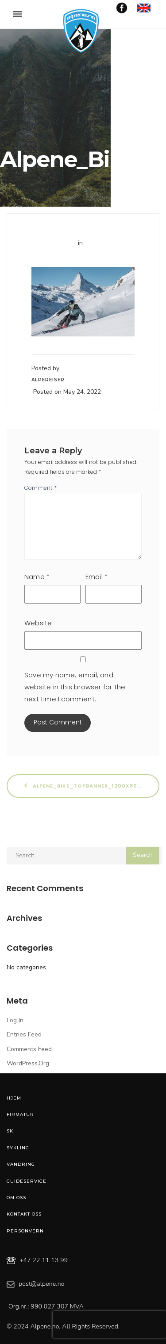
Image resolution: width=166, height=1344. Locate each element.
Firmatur (20, 1114)
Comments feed (29, 1049)
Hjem (14, 1098)
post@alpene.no (42, 1284)
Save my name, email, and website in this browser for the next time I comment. (74, 687)
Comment (40, 488)
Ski (11, 1131)
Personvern (25, 1231)
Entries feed (24, 1034)
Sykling (18, 1148)
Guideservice (26, 1181)
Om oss (16, 1197)
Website (38, 623)
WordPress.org (28, 1063)
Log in (15, 1020)
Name (37, 576)
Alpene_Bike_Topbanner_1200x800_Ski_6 (91, 785)
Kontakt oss (24, 1214)
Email (96, 576)
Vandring (21, 1164)
